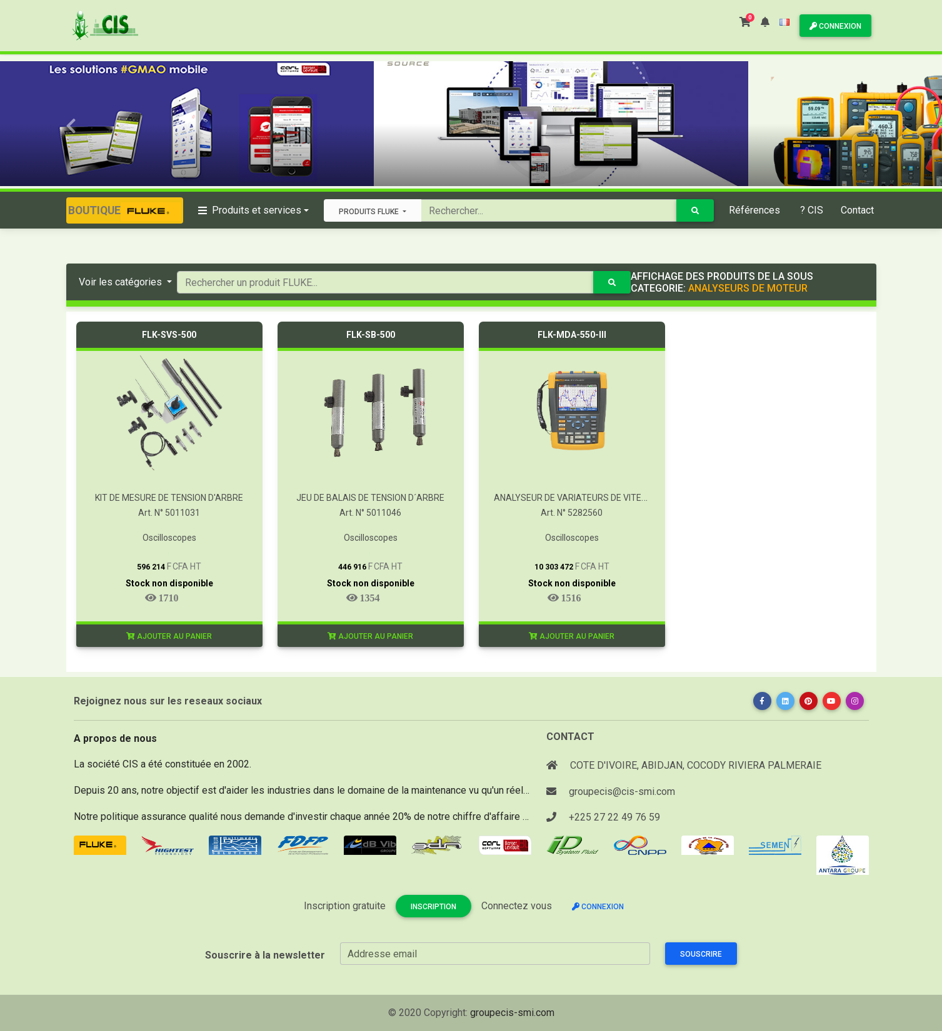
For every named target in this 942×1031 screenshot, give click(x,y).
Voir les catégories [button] (121, 282)
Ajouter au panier (169, 636)
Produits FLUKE (370, 211)
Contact (857, 210)
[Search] (548, 210)
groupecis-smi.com (512, 1013)
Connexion (835, 26)
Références (754, 210)
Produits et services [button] (249, 210)
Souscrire (701, 954)
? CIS (811, 210)
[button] (765, 22)
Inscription (433, 906)
